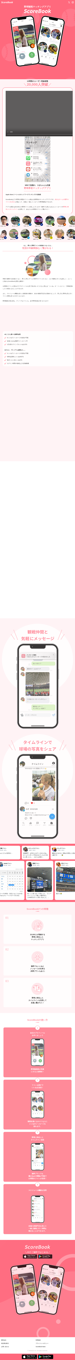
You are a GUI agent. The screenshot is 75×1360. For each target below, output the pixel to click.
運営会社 (3, 1340)
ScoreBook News (40, 1346)
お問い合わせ (5, 1346)
